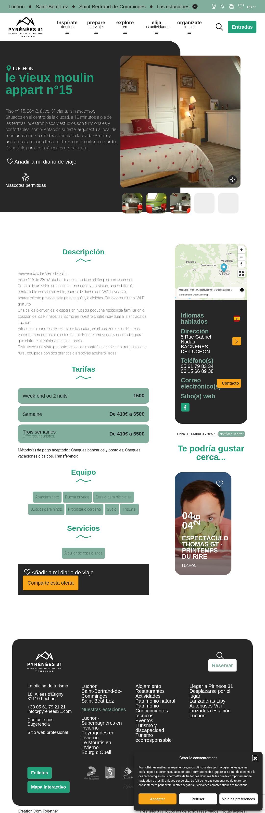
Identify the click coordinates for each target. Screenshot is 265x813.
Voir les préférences (238, 799)
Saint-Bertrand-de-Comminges (112, 6)
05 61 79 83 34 (197, 366)
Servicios (83, 528)
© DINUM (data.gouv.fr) (201, 290)
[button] (255, 757)
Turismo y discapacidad (150, 728)
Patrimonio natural (155, 701)
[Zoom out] (241, 256)
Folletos (39, 772)
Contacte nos (40, 720)
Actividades (148, 696)
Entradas (242, 27)
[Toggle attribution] (242, 290)
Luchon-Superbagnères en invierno (101, 723)
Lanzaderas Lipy (207, 701)
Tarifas (83, 369)
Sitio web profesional (47, 732)
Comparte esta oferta (51, 583)
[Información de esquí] (231, 6)
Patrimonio (147, 705)
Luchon (17, 6)
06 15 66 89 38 (197, 371)
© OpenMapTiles (222, 290)
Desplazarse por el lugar (209, 693)
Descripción (84, 252)
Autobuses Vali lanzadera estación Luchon (210, 710)
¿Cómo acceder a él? (236, 341)
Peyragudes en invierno (97, 735)
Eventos (144, 720)
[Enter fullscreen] (241, 273)
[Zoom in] (241, 249)
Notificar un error (232, 434)
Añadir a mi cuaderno (219, 484)
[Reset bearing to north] (241, 264)
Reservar (222, 665)
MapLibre (184, 290)
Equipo (83, 472)
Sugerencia (38, 724)
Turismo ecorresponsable (154, 737)
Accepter (157, 799)
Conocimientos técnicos (152, 713)
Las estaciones (173, 6)
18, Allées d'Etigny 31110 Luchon (45, 696)
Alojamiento (148, 686)
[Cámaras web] (214, 6)
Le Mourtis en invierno (96, 745)
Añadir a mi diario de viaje (45, 162)
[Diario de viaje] (241, 6)
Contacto (230, 383)
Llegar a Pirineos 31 (211, 686)
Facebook (185, 407)
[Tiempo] (222, 6)
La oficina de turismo (47, 686)
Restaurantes (150, 691)
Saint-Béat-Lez (52, 6)
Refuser (197, 799)
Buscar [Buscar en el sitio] (219, 27)
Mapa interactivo (48, 787)
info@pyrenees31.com (49, 711)
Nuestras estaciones (103, 709)
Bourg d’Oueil (96, 752)
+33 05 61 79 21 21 (46, 707)
